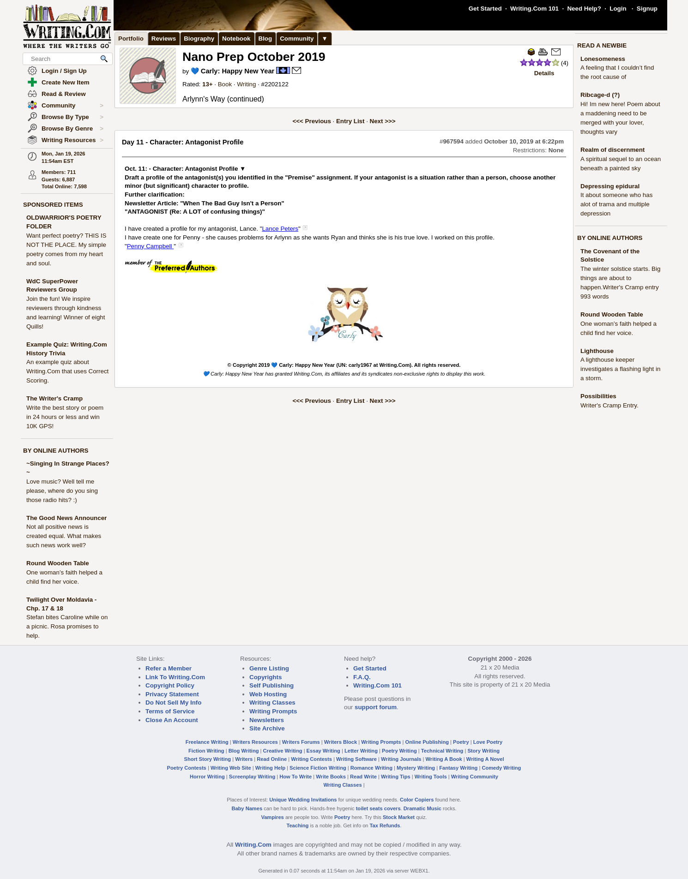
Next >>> (383, 121)
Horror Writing (207, 776)
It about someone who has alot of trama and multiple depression (616, 204)
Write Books (331, 776)
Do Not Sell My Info (173, 702)
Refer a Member (168, 668)
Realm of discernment (612, 149)
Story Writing (483, 750)
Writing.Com (253, 844)
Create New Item (66, 82)
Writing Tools (431, 776)
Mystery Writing (416, 768)
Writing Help (270, 768)
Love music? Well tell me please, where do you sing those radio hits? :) (62, 490)
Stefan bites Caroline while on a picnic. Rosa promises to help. (67, 626)
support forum (376, 707)
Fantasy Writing (458, 768)
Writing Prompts (273, 711)
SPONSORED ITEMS (53, 204)
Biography (199, 38)
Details (544, 73)
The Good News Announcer (66, 517)
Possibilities (598, 396)
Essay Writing (323, 750)
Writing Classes (272, 702)
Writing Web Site (231, 768)
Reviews (163, 38)
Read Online (272, 759)
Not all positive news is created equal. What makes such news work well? (63, 536)
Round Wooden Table (57, 563)
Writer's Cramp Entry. (609, 405)
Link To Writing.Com (175, 677)
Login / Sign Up (64, 70)
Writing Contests (311, 759)
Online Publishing (427, 742)
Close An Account (171, 720)
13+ (207, 84)
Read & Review (64, 93)
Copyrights (265, 677)
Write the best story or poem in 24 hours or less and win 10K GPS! (64, 417)
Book (225, 84)
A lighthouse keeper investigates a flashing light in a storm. (620, 369)
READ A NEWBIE (602, 45)
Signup (647, 8)
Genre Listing (269, 668)
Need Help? (584, 8)
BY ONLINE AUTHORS (55, 450)
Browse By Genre (72, 128)
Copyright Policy (169, 685)
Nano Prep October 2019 (254, 57)
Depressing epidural (610, 186)
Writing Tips (395, 776)
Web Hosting (268, 694)
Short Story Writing (207, 759)
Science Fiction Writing (318, 768)
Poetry (461, 742)
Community (72, 105)
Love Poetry (488, 742)
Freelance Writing (207, 742)
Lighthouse (597, 350)
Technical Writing (442, 750)
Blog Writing (244, 750)
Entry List (350, 121)
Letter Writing (361, 750)
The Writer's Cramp (54, 398)
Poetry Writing (399, 750)
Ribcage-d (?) (600, 94)
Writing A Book (444, 759)
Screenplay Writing (252, 776)
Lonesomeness (602, 58)
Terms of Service (169, 711)
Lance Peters (280, 228)
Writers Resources (255, 742)
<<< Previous (312, 121)
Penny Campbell (150, 246)
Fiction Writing (206, 750)
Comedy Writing (501, 768)
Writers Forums (301, 742)
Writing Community (474, 776)
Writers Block (340, 742)
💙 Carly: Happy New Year (232, 71)
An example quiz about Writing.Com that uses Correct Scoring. (67, 371)
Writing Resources (72, 140)
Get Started (485, 8)
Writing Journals (401, 759)
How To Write (295, 776)
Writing (246, 84)
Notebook (236, 38)
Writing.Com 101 (534, 8)
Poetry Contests (186, 768)
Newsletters (266, 720)
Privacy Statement (172, 694)
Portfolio (131, 38)
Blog (265, 38)
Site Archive (267, 728)
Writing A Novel (485, 759)
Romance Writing (371, 768)
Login (618, 8)
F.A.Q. (362, 677)
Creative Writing (282, 750)
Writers (244, 759)
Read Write (363, 776)
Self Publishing (271, 685)
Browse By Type (72, 117)
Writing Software (356, 759)
